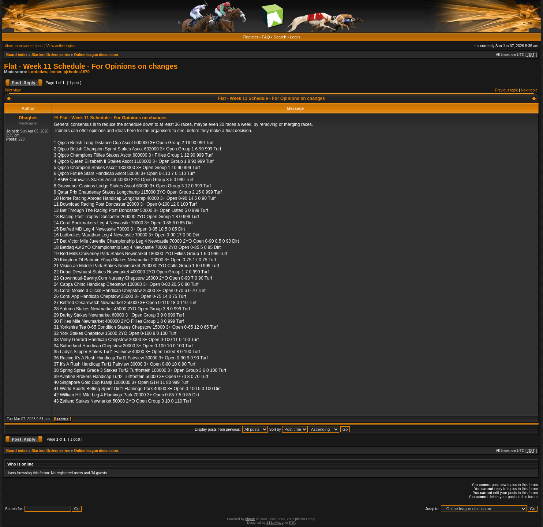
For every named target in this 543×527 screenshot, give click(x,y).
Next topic (529, 90)
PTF (292, 522)
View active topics (60, 46)
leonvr (55, 72)
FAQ (266, 37)
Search (280, 37)
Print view (12, 90)
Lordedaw (38, 72)
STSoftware (275, 522)
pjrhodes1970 (77, 72)
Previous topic (506, 90)
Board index (16, 55)
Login (295, 37)
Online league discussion (96, 55)
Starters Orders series (50, 55)
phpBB (250, 519)
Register (250, 37)
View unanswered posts (24, 46)
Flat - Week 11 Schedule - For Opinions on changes (90, 66)
